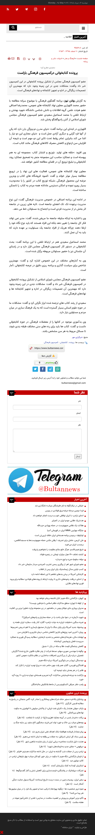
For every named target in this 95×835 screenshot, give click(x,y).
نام (79, 401)
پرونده (71, 342)
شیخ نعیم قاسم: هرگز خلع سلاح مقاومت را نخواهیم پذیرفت (57, 549)
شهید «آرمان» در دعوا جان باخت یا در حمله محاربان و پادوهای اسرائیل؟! (52, 617)
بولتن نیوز (69, 101)
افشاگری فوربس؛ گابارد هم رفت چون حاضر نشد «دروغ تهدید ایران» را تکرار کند (49, 665)
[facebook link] (42, 369)
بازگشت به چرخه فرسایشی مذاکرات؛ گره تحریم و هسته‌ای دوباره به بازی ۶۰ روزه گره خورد (47, 677)
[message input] (47, 440)
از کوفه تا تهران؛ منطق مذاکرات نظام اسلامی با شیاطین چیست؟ (56, 603)
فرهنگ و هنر (69, 58)
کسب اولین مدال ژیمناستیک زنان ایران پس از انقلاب (61, 569)
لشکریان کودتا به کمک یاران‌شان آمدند (63, 765)
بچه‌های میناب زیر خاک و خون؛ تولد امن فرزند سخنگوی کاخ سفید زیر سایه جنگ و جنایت (48, 724)
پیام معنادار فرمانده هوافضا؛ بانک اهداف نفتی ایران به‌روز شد (53, 731)
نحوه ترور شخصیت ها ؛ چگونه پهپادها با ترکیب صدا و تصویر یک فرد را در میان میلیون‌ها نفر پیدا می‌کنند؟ (46, 791)
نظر (79, 425)
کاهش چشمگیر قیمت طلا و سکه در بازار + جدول (62, 646)
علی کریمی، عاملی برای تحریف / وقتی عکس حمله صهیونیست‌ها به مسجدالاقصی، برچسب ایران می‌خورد (48, 542)
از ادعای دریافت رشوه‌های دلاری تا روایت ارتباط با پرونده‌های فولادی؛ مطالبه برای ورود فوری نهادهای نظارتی (46, 581)
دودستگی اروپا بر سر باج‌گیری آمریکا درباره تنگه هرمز (61, 660)
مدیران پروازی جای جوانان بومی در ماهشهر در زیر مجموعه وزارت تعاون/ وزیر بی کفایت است (46, 610)
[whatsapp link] (57, 369)
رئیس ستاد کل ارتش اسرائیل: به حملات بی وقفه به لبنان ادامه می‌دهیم (48, 736)
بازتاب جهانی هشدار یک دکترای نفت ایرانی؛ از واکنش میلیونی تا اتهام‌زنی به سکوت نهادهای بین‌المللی (48, 710)
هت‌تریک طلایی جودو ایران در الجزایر (67, 520)
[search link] (13, 27)
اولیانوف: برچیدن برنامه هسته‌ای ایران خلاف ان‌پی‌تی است (59, 535)
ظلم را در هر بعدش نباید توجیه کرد (68, 670)
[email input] (47, 419)
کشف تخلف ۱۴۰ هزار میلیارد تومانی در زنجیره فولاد (61, 554)
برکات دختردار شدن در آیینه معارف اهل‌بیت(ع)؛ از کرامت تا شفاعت (50, 717)
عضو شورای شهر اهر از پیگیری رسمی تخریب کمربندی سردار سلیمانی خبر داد (50, 564)
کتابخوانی (63, 342)
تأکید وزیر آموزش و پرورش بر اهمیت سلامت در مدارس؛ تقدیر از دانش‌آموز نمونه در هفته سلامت (47, 800)
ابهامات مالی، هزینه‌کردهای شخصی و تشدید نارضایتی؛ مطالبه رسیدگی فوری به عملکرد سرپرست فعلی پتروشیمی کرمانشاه (46, 639)
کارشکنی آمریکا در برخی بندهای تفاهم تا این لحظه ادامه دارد (57, 574)
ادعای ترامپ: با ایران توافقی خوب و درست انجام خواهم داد (58, 515)
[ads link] (48, 480)
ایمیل (78, 413)
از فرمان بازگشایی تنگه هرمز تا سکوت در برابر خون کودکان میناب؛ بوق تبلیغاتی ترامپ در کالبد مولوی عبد (46, 758)
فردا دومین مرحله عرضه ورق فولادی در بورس (64, 510)
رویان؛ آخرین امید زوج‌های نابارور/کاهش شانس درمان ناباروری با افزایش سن (50, 632)
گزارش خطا (48, 356)
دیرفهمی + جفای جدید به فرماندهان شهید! (61, 746)
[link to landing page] (70, 14)
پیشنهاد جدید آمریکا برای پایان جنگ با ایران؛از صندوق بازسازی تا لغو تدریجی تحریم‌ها (47, 627)
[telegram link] (50, 369)
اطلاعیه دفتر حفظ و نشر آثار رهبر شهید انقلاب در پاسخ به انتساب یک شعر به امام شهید (40, 39)
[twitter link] (35, 369)
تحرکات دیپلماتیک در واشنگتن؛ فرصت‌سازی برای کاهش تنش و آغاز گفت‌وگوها (47, 773)
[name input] (47, 407)
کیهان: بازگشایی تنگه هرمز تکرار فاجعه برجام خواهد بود (59, 598)
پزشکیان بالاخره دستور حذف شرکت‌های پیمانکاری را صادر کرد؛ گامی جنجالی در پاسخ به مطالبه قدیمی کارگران (46, 701)
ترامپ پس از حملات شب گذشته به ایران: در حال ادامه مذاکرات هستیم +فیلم (46, 751)
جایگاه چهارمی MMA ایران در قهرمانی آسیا (65, 530)
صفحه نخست (82, 58)
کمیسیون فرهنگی (51, 342)
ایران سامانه (67, 827)
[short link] (49, 348)
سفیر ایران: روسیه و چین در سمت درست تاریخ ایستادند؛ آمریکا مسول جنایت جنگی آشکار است (47, 782)
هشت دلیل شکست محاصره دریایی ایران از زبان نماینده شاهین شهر (50, 741)
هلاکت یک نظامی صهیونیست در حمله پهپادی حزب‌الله (60, 525)
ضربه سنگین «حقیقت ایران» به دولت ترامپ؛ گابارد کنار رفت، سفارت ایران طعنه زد (48, 622)
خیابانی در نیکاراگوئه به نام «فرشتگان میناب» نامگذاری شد (59, 505)
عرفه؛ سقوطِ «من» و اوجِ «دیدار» (69, 559)
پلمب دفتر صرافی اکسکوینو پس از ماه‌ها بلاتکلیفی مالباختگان (57, 684)
